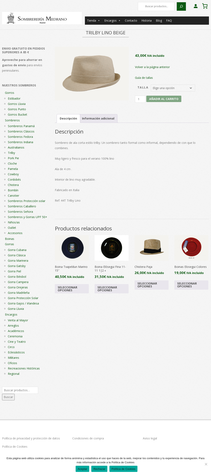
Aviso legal (150, 438)
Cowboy (13, 174)
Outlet (12, 228)
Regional (13, 374)
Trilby (11, 153)
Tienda (93, 20)
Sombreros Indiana (20, 142)
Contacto (131, 20)
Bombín (13, 190)
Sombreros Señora (20, 212)
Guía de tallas (144, 78)
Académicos (16, 331)
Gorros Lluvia (17, 104)
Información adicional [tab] (98, 118)
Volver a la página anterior (152, 67)
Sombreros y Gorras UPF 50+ (27, 217)
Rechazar (99, 468)
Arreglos (13, 326)
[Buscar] (181, 6)
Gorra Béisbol (17, 277)
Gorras (9, 244)
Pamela (13, 169)
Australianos (16, 147)
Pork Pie (13, 158)
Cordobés (14, 179)
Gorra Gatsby (17, 266)
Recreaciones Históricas (24, 368)
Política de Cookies (14, 446)
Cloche (12, 163)
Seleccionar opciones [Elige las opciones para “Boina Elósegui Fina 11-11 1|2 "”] (107, 288)
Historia (146, 20)
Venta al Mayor (18, 320)
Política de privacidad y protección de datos (31, 438)
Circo (11, 347)
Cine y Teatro (17, 342)
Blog (159, 20)
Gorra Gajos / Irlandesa (23, 303)
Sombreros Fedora (20, 137)
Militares (13, 358)
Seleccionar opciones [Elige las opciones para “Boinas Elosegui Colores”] (187, 284)
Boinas (9, 239)
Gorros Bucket (17, 114)
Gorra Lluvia (16, 309)
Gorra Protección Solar (23, 298)
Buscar (8, 397)
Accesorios (15, 233)
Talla (143, 87)
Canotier (13, 195)
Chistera (13, 185)
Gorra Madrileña (18, 293)
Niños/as (14, 222)
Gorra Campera (18, 282)
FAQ (169, 20)
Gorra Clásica (17, 255)
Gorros (9, 93)
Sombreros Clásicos (21, 131)
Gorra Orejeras (18, 287)
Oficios (12, 363)
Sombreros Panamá (21, 126)
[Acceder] (195, 6)
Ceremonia (15, 336)
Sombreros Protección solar (26, 201)
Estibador (14, 98)
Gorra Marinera (18, 260)
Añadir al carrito (163, 99)
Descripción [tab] (68, 118)
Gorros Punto (17, 109)
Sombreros (12, 120)
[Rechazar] (206, 464)
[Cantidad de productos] (140, 99)
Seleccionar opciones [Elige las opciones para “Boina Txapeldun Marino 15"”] (67, 288)
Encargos (112, 20)
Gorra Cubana (17, 250)
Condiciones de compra (88, 438)
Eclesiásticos (16, 352)
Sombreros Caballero (22, 206)
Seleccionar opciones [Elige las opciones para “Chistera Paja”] (147, 284)
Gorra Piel (14, 271)
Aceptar (82, 468)
